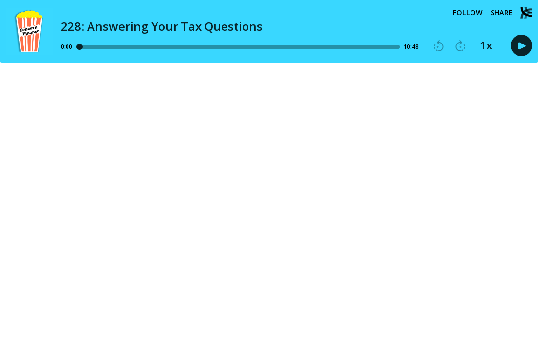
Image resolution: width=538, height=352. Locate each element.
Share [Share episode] (502, 12)
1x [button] (486, 45)
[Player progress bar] (238, 47)
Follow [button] (468, 12)
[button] (439, 46)
